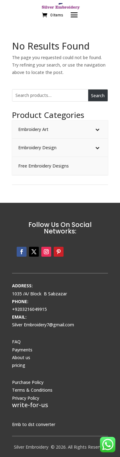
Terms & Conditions (32, 390)
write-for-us (30, 405)
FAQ (16, 342)
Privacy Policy (25, 398)
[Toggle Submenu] (97, 129)
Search (98, 95)
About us (21, 357)
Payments (22, 350)
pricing (18, 365)
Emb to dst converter (33, 424)
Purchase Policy (27, 382)
